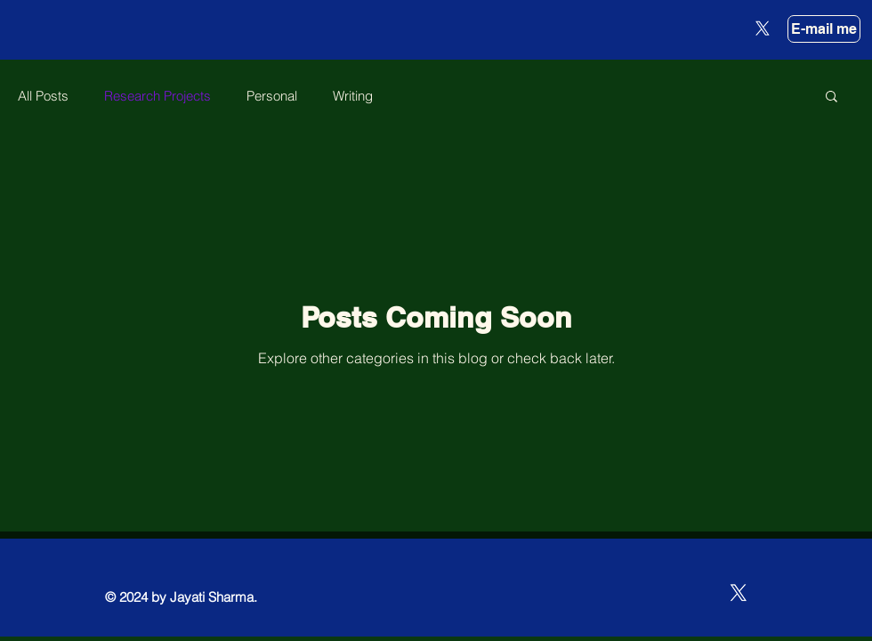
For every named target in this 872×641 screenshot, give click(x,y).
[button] (831, 97)
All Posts (43, 95)
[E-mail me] (823, 29)
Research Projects (157, 95)
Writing (353, 95)
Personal (271, 95)
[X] (762, 28)
